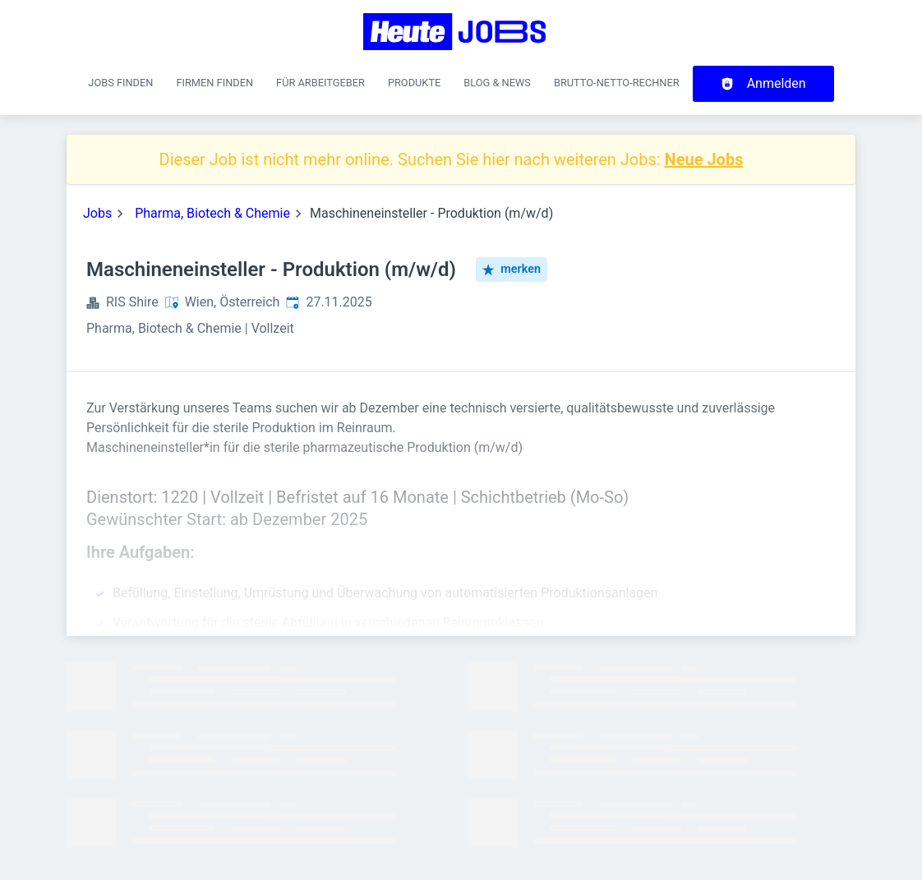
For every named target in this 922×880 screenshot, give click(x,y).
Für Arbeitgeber (320, 82)
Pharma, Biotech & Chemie (212, 213)
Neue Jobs (704, 159)
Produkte (414, 82)
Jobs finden (120, 82)
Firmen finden (214, 82)
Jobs (97, 213)
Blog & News (497, 82)
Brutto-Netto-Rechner (617, 82)
